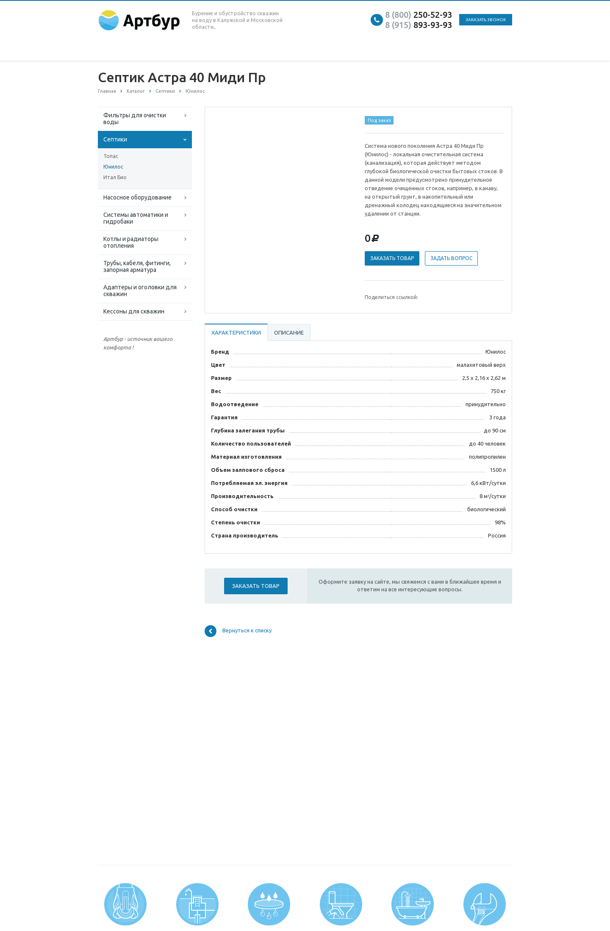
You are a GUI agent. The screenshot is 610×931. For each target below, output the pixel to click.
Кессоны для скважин (133, 311)
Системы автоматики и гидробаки (135, 218)
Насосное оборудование (137, 197)
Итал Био (115, 177)
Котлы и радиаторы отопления (130, 242)
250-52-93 (418, 14)
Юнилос (113, 166)
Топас (110, 156)
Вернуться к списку (238, 631)
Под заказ (379, 120)
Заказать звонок (486, 19)
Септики (115, 139)
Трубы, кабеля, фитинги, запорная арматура (137, 266)
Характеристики (236, 332)
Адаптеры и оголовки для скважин (140, 290)
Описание (289, 332)
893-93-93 (418, 25)
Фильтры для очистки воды (134, 118)
